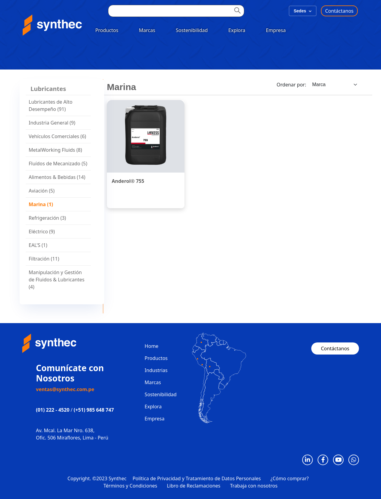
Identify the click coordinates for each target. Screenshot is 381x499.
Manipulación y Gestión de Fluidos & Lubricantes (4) (57, 279)
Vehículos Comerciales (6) (57, 136)
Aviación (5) (42, 190)
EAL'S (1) (38, 245)
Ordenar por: (291, 84)
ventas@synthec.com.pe (65, 389)
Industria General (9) (52, 122)
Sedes (303, 10)
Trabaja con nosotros (253, 485)
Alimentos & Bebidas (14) (57, 177)
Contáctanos (339, 11)
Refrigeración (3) (47, 218)
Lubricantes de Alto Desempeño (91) (50, 105)
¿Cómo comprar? (290, 478)
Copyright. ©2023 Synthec (97, 478)
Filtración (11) (44, 258)
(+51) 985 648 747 (94, 410)
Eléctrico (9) (42, 231)
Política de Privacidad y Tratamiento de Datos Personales (197, 478)
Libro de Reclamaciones (193, 485)
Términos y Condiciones (130, 485)
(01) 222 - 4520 (52, 410)
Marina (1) (41, 204)
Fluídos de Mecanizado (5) (58, 163)
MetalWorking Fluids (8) (55, 150)
